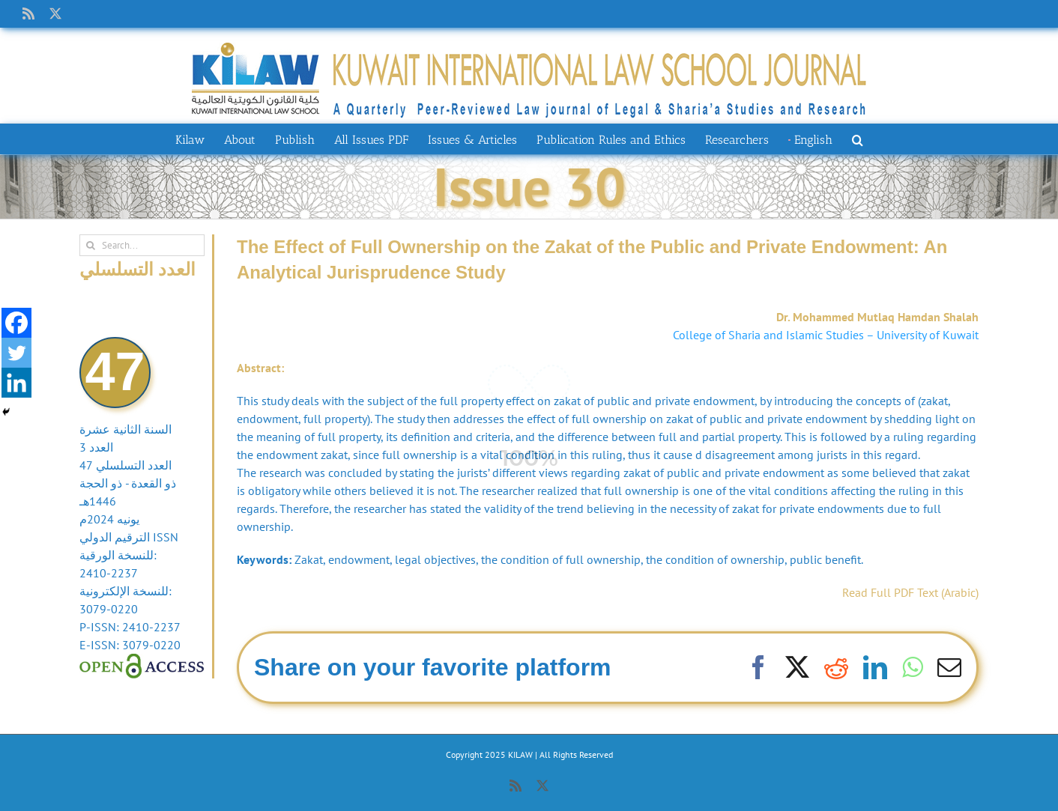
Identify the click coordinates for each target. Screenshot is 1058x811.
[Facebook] (16, 323)
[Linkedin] (16, 383)
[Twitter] (16, 353)
